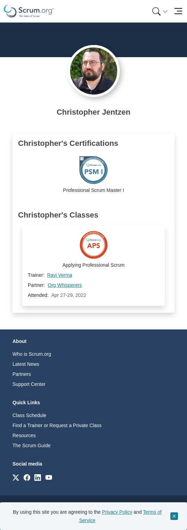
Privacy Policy (117, 512)
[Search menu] (160, 11)
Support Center (28, 384)
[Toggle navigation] (178, 11)
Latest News (25, 364)
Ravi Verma (59, 275)
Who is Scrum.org (31, 354)
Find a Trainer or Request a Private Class (57, 425)
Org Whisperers (65, 285)
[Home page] (29, 11)
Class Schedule (29, 415)
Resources (24, 435)
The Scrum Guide (31, 445)
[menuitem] (159, 11)
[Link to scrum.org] (15, 477)
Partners (21, 374)
